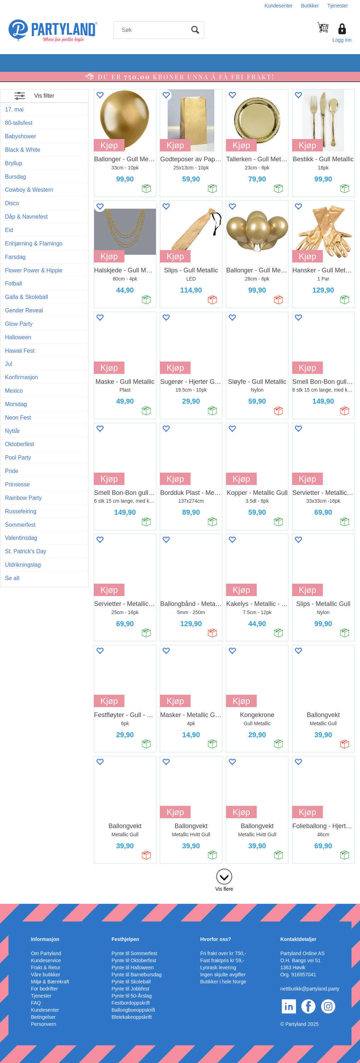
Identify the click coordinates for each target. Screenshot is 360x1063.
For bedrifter (44, 989)
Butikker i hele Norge (223, 981)
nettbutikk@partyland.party (309, 989)
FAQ (36, 1003)
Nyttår (12, 431)
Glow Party (19, 324)
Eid (9, 230)
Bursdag (15, 177)
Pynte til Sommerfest (134, 953)
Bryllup (13, 163)
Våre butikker (45, 974)
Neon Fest (18, 418)
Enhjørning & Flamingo (34, 244)
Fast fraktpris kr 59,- (222, 960)
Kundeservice (46, 960)
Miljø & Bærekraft (50, 981)
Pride (11, 471)
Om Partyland (46, 953)
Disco (12, 203)
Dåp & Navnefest (26, 217)
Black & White (22, 150)
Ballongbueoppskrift (133, 1010)
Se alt (12, 578)
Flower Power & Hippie (34, 270)
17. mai (14, 109)
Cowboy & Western (29, 190)
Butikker (310, 5)
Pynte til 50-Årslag (132, 996)
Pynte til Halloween (133, 967)
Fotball (13, 284)
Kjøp (109, 145)
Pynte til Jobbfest (131, 989)
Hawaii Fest (20, 351)
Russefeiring (20, 511)
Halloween (18, 337)
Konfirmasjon (21, 377)
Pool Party (18, 458)
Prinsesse (17, 484)
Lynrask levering (218, 967)
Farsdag (15, 257)
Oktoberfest (19, 444)
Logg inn (342, 40)
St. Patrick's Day (25, 551)
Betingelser (43, 1017)
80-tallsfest (18, 123)
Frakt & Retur (45, 967)
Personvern (43, 1024)
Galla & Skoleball (26, 297)
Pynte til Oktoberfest (134, 960)
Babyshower (20, 136)
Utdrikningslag (23, 565)
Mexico (14, 391)
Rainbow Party (23, 498)
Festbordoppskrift (131, 1003)
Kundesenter (278, 5)
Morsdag (16, 404)
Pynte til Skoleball (131, 981)
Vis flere (224, 889)
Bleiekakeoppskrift (132, 1017)
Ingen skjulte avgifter (222, 974)
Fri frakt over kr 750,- (223, 953)
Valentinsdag (21, 538)
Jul (8, 364)
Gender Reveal (24, 310)
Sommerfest (20, 525)
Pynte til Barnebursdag (137, 974)
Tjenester (337, 5)
